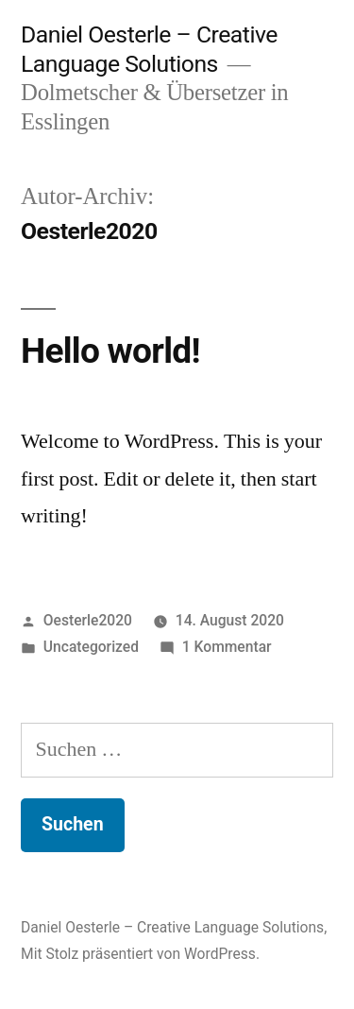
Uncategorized (91, 647)
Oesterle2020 (87, 620)
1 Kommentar (227, 647)
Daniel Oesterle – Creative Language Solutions (149, 49)
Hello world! (110, 351)
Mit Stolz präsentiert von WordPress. (140, 954)
